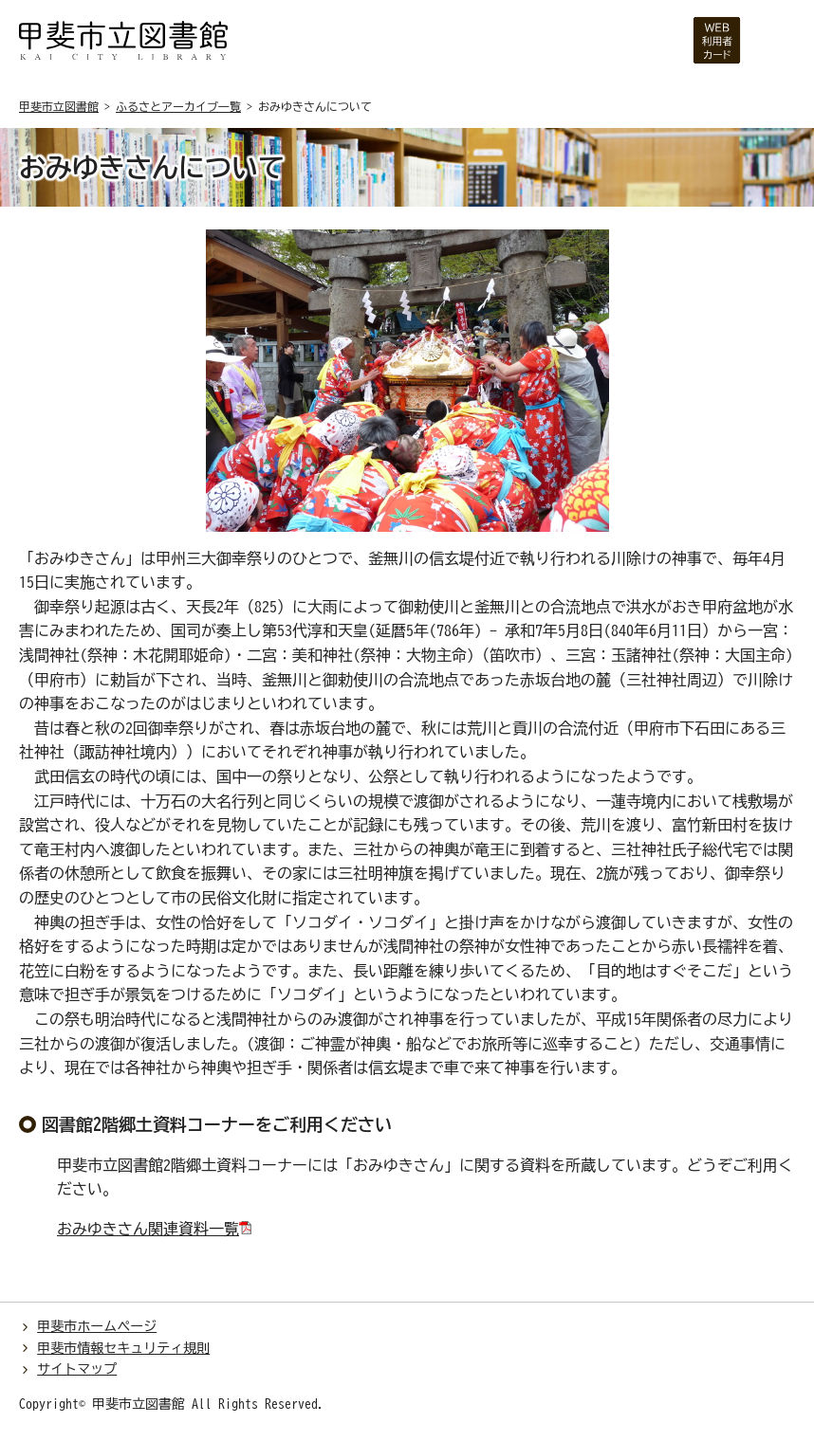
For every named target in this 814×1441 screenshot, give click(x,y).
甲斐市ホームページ (97, 1326)
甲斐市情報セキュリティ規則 (123, 1348)
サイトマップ (77, 1369)
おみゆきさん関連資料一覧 (148, 1228)
